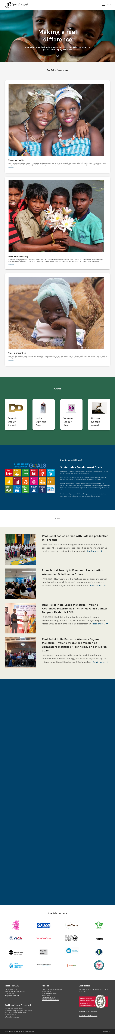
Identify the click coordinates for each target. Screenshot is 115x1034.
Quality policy (46, 995)
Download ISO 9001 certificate (88, 1011)
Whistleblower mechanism (50, 1000)
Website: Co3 (106, 1031)
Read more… (93, 551)
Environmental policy (48, 997)
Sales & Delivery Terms (49, 993)
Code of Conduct (46, 991)
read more (11, 168)
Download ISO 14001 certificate (88, 1016)
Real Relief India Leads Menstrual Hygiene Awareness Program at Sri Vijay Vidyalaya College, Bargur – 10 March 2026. (75, 608)
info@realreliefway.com (12, 995)
